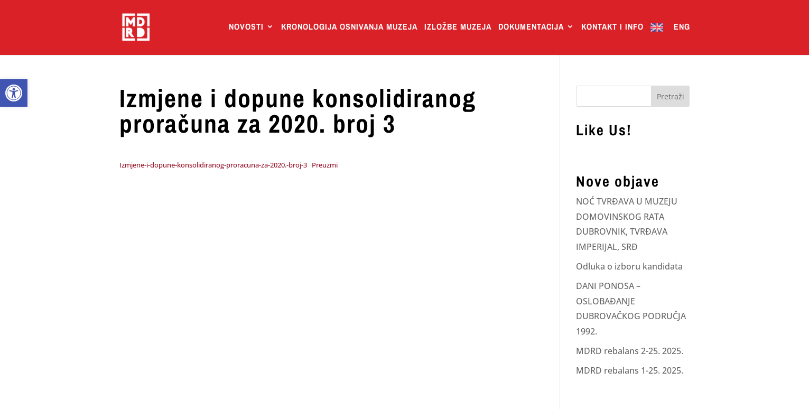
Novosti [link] (246, 27)
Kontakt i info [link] (612, 27)
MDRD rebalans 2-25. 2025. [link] (629, 351)
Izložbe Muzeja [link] (457, 27)
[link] (13, 93)
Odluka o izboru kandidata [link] (629, 266)
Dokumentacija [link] (531, 27)
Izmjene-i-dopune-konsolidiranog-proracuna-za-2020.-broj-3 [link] (213, 165)
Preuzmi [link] (325, 165)
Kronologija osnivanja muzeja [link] (349, 27)
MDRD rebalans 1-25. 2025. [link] (629, 370)
